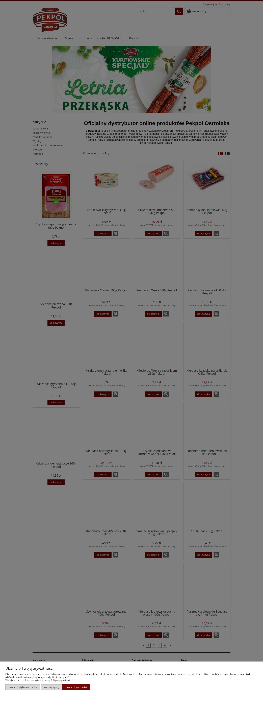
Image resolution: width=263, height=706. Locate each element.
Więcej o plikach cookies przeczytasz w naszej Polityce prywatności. (38, 680)
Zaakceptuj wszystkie (76, 687)
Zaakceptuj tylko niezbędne (23, 687)
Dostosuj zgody (51, 687)
